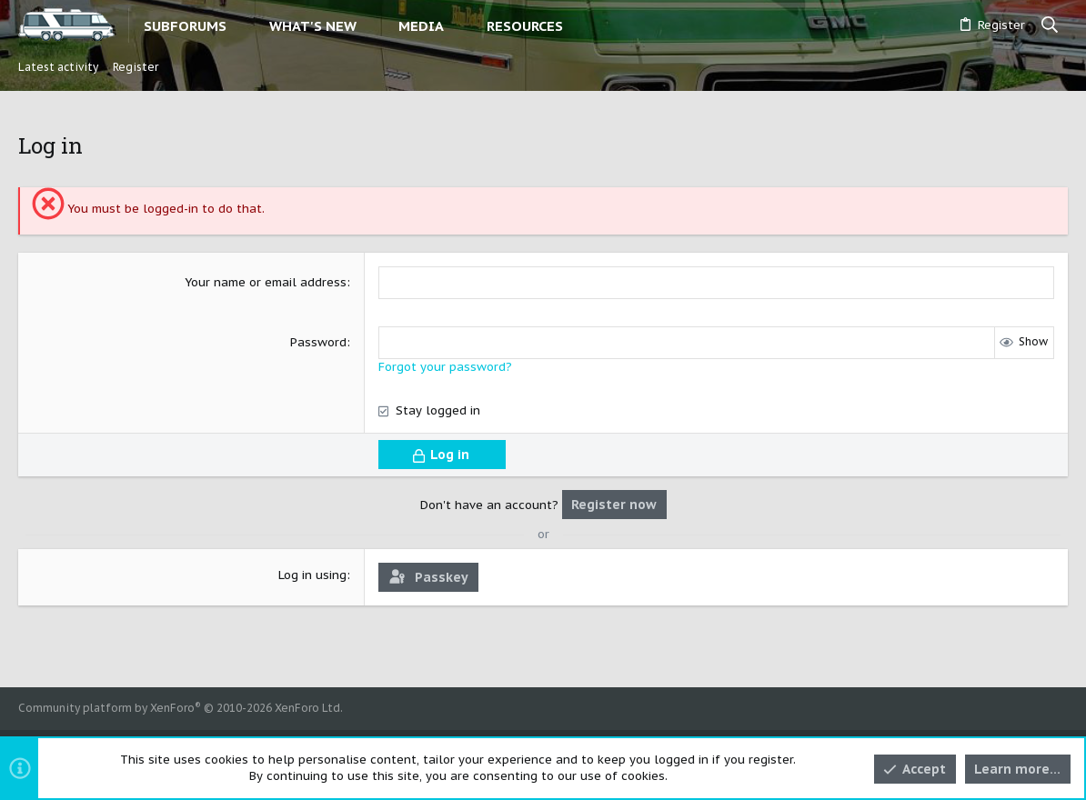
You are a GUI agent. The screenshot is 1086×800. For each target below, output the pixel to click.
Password (318, 342)
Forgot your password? (445, 367)
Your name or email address (266, 282)
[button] (241, 26)
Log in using (312, 575)
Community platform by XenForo (180, 708)
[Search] (1050, 25)
